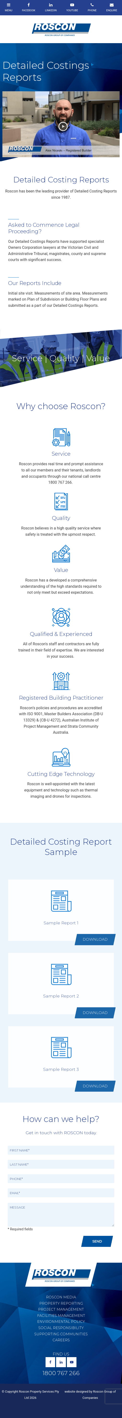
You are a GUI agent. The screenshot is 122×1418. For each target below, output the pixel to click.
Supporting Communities (61, 1334)
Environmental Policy (61, 1321)
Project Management (61, 1309)
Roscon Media (61, 1297)
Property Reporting (61, 1303)
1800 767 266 (61, 1373)
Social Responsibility (61, 1328)
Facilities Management (61, 1315)
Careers (61, 1340)
